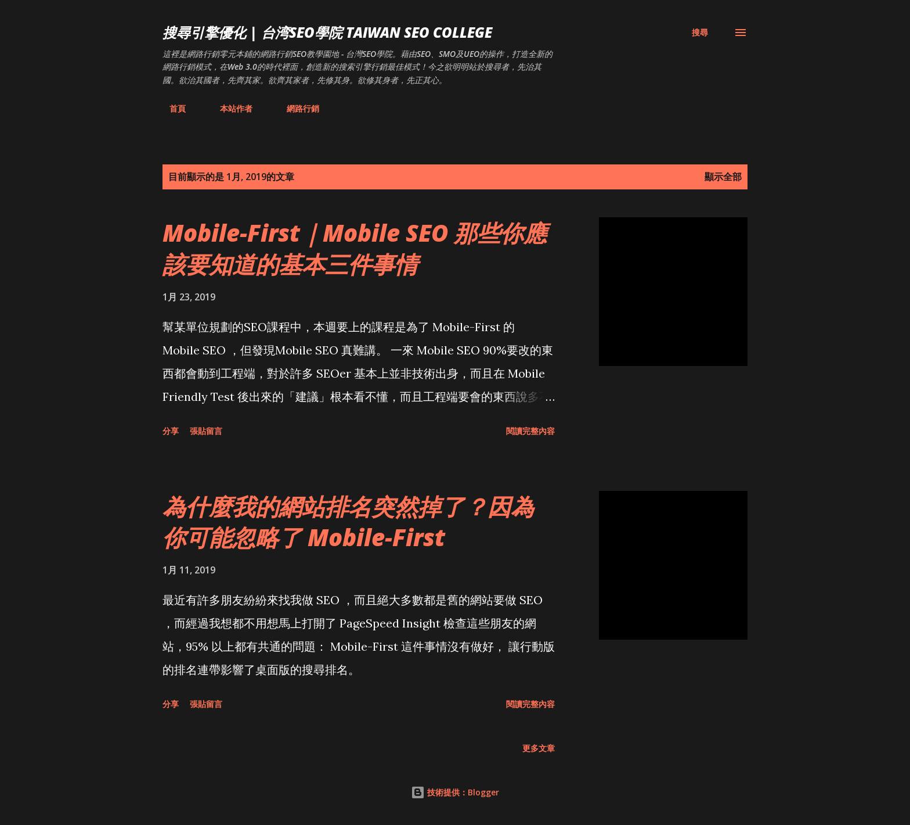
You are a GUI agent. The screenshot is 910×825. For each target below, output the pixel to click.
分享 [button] (170, 430)
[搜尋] (700, 33)
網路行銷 (296, 108)
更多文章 (538, 748)
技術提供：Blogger (455, 792)
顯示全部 (723, 176)
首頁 (170, 108)
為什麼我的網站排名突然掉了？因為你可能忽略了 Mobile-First (348, 521)
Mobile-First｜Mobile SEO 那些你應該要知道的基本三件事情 (354, 248)
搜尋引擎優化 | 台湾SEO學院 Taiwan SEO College (327, 32)
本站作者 (229, 108)
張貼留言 (206, 430)
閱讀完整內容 (530, 430)
